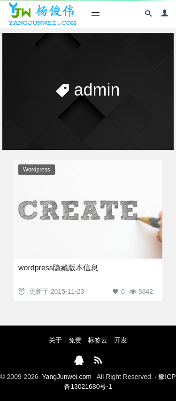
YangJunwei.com (67, 376)
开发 (120, 340)
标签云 (97, 340)
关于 (55, 340)
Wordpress (36, 169)
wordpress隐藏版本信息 (58, 268)
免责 (75, 340)
